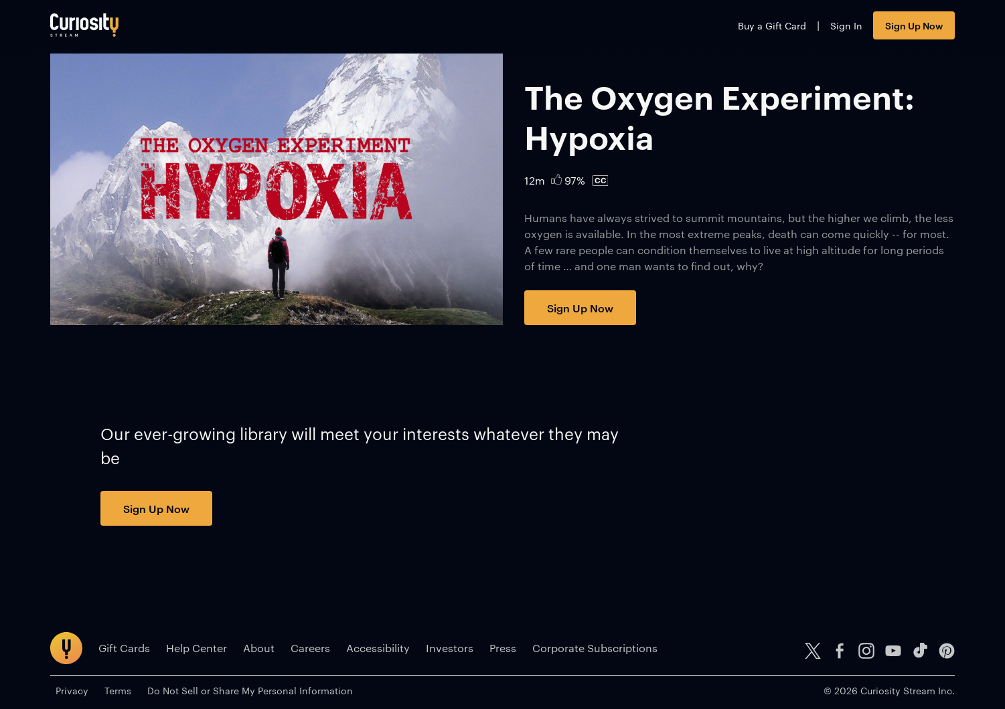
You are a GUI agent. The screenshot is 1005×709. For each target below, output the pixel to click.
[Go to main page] (84, 25)
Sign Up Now (914, 25)
